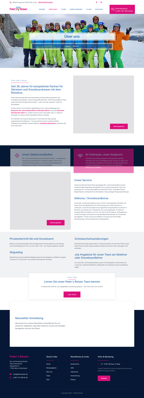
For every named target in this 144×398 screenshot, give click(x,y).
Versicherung (76, 9)
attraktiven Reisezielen (48, 123)
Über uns (53, 9)
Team (63, 9)
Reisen (42, 9)
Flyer (88, 9)
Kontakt (99, 9)
